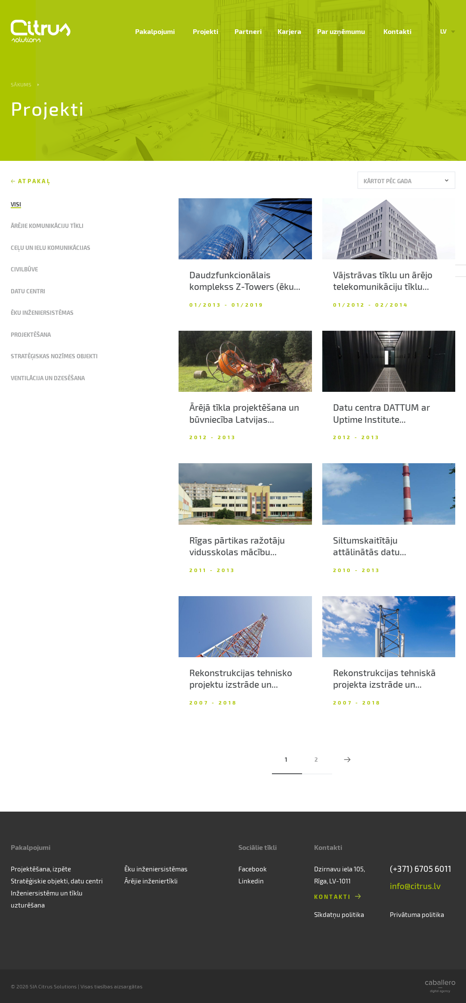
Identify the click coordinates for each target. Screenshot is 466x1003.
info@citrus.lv (415, 886)
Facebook (252, 869)
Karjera (294, 32)
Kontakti (398, 32)
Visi (16, 204)
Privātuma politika (417, 914)
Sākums (21, 84)
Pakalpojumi (165, 32)
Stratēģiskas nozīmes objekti (54, 356)
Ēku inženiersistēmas (42, 312)
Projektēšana (31, 334)
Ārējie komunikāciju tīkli (47, 225)
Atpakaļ (34, 181)
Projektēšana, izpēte (41, 869)
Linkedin (251, 881)
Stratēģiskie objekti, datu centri (57, 881)
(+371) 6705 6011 (420, 869)
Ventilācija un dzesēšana (48, 378)
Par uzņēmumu (345, 32)
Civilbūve (24, 269)
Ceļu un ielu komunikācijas (50, 247)
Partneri (253, 32)
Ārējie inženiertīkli (151, 881)
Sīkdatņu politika (339, 914)
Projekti (212, 32)
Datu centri (28, 291)
